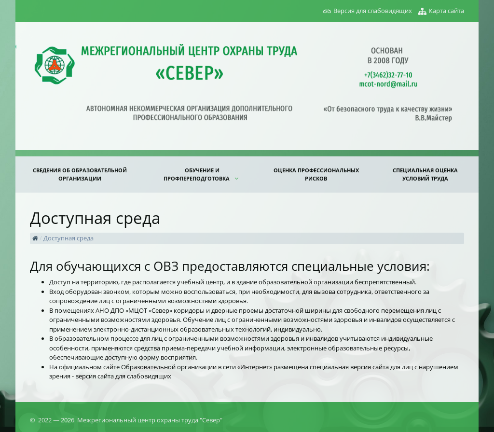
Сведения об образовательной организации (80, 174)
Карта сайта (446, 10)
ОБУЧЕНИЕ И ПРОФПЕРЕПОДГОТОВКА (197, 174)
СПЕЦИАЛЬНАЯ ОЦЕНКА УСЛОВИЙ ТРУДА (425, 174)
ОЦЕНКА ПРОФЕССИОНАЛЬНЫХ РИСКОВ (316, 174)
